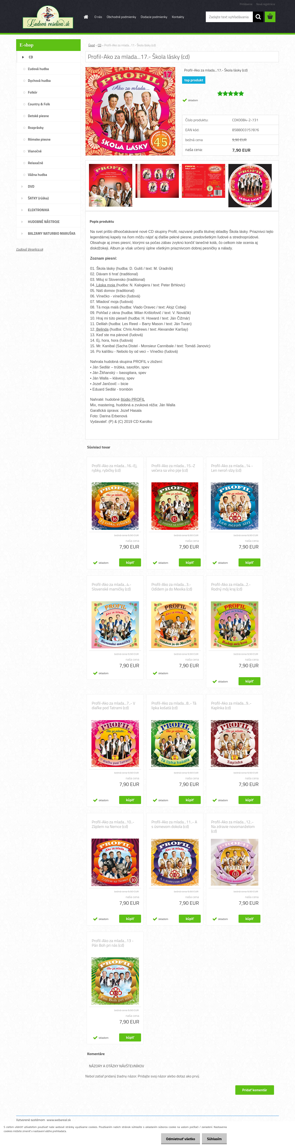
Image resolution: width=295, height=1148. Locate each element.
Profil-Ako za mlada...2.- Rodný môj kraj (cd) (231, 586)
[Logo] (48, 17)
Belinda (102, 329)
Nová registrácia (265, 4)
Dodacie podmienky (154, 16)
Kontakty (178, 16)
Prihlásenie (246, 4)
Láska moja (105, 285)
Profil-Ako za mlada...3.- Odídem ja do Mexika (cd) (171, 586)
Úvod (91, 45)
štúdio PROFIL (133, 399)
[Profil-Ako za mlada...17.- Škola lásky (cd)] (130, 69)
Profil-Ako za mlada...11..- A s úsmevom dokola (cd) (174, 824)
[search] (258, 17)
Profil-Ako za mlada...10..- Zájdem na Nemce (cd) (113, 824)
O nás (98, 16)
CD (99, 45)
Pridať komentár (254, 1090)
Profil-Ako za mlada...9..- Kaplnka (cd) (231, 705)
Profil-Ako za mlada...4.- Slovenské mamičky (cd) (111, 586)
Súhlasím (213, 1139)
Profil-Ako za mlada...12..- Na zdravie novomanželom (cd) (233, 827)
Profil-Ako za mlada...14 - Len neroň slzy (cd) (232, 468)
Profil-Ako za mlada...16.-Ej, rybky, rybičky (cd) (114, 468)
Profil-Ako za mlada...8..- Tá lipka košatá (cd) (173, 705)
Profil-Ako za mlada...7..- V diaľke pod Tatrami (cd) (113, 705)
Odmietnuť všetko (178, 1139)
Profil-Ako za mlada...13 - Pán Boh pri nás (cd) (113, 943)
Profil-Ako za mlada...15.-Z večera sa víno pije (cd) (173, 468)
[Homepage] (85, 17)
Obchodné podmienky (121, 16)
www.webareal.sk (59, 1119)
